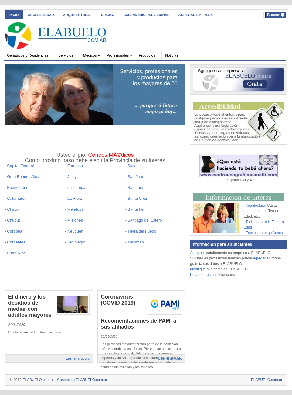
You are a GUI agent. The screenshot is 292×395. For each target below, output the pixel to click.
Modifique (198, 269)
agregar (259, 258)
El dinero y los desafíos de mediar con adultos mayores (30, 306)
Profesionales (119, 55)
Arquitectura (76, 15)
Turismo (106, 15)
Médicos (91, 55)
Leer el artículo (78, 358)
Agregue (197, 253)
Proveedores (201, 275)
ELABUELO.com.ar (38, 380)
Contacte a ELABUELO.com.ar (82, 380)
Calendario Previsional (146, 15)
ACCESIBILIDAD (41, 15)
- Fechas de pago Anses (263, 233)
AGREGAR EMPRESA (195, 15)
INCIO (14, 15)
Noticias (171, 55)
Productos (148, 55)
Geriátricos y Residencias (29, 55)
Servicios (67, 55)
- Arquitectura (254, 205)
